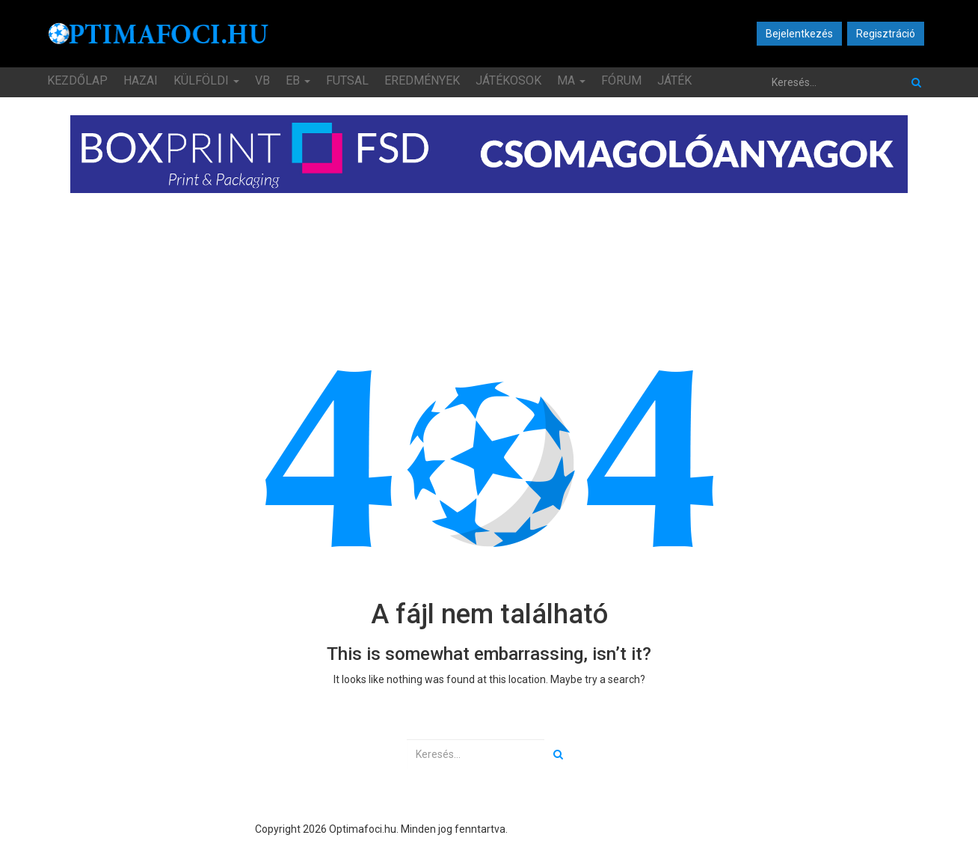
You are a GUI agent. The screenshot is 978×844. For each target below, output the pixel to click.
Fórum (621, 80)
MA (571, 80)
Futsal (347, 80)
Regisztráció (885, 34)
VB (262, 80)
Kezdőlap (77, 80)
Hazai (140, 80)
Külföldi (206, 80)
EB (298, 80)
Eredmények (422, 80)
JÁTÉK (674, 80)
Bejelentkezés (799, 34)
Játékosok (508, 80)
